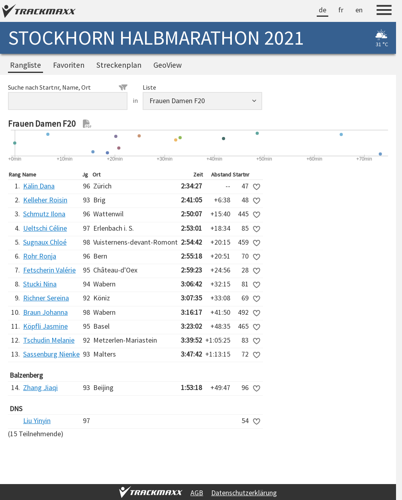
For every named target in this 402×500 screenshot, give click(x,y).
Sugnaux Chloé (45, 242)
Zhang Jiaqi (40, 387)
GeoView (167, 65)
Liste (149, 87)
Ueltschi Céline (45, 228)
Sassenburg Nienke (51, 354)
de (322, 9)
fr (340, 9)
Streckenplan (118, 65)
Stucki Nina (40, 283)
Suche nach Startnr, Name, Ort (67, 87)
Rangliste (25, 65)
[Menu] (384, 11)
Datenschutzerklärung (244, 492)
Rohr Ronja (39, 256)
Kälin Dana (39, 185)
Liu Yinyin (37, 420)
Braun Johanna (45, 312)
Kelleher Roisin (45, 199)
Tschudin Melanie (49, 340)
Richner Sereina (46, 297)
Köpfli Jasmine (45, 326)
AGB (196, 492)
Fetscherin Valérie (49, 270)
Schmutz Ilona (44, 213)
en (359, 9)
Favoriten (68, 65)
